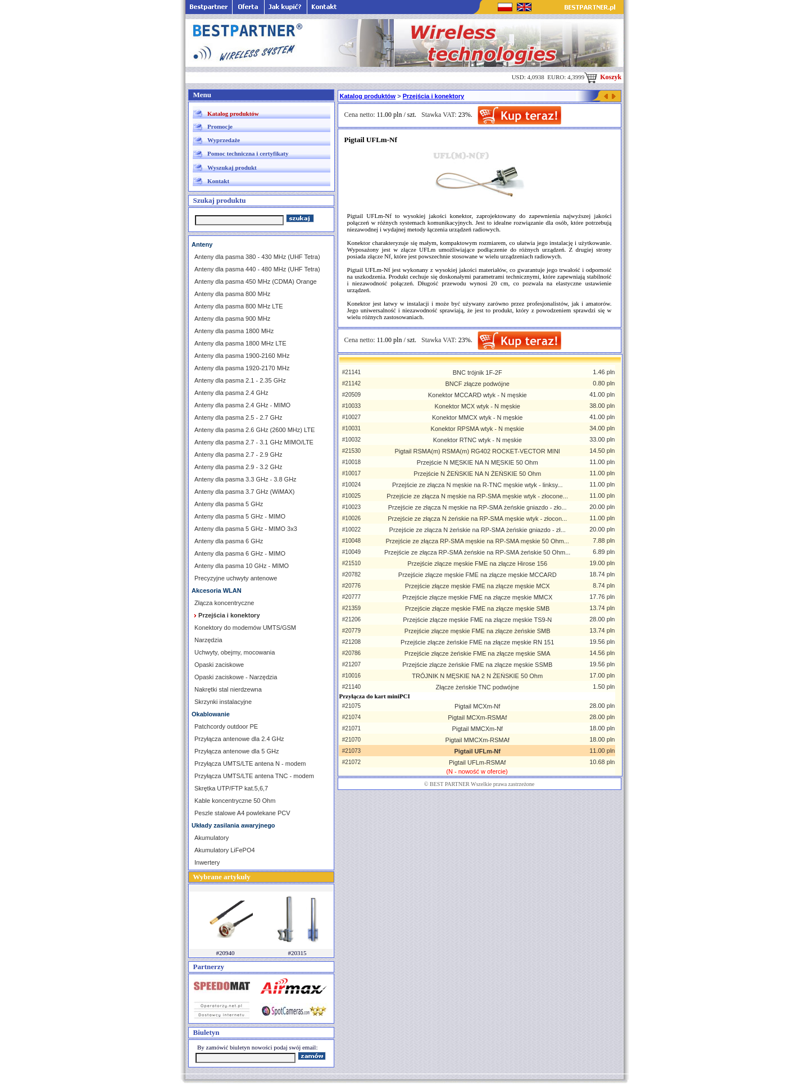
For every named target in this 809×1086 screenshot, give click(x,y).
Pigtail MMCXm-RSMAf (478, 740)
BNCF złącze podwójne (478, 383)
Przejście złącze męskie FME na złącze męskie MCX (477, 586)
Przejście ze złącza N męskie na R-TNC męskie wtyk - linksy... (477, 484)
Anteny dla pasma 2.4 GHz (231, 392)
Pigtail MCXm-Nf (477, 706)
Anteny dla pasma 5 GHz (228, 504)
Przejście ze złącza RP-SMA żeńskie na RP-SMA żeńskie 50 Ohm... (477, 552)
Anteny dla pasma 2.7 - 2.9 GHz (238, 454)
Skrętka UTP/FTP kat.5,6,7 (231, 788)
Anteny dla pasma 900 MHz (232, 318)
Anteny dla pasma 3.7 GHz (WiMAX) (244, 491)
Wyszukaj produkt (232, 167)
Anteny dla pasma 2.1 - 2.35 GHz (240, 380)
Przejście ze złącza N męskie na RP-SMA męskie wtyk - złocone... (477, 496)
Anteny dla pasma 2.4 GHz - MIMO (242, 405)
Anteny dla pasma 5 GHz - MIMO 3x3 (245, 528)
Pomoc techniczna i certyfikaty (247, 153)
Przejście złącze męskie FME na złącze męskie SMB (477, 608)
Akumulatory (211, 837)
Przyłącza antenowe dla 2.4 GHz (239, 738)
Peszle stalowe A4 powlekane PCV (242, 813)
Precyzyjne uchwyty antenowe (235, 578)
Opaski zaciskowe (219, 664)
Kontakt (218, 181)
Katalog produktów (233, 113)
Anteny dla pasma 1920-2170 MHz (241, 368)
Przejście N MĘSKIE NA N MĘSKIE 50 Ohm (477, 462)
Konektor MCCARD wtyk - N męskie (477, 395)
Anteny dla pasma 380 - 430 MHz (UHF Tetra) (257, 256)
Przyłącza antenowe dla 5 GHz (236, 751)
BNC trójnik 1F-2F (477, 372)
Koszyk (602, 77)
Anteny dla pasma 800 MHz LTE (238, 306)
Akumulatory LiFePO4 (224, 850)
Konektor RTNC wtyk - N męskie (477, 440)
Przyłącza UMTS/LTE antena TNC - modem (254, 776)
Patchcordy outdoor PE (226, 726)
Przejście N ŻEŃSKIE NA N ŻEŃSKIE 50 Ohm (477, 473)
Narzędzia (208, 640)
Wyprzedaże (223, 140)
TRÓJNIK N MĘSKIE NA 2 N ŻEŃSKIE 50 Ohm (477, 675)
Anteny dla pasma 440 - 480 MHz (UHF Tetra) (257, 269)
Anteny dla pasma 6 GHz (228, 541)
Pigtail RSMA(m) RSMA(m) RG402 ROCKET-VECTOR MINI (477, 451)
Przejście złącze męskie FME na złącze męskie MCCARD (477, 574)
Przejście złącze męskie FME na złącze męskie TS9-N (477, 619)
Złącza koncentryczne (224, 602)
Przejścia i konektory (433, 96)
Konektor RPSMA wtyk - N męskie (477, 428)
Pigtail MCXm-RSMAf (477, 717)
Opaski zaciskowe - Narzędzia (235, 677)
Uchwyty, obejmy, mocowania (234, 652)
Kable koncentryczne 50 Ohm (234, 800)
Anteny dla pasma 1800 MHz (234, 331)
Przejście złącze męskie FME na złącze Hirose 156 (477, 563)
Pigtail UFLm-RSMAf (477, 762)
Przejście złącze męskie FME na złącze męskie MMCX (477, 597)
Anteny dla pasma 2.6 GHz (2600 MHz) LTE (254, 429)
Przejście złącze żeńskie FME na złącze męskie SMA (477, 653)
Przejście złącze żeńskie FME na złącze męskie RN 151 (477, 642)
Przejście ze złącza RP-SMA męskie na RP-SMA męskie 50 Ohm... (477, 541)
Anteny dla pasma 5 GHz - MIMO (239, 516)
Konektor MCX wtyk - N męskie (477, 406)
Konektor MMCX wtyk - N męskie (477, 417)
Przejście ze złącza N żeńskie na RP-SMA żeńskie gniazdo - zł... (477, 529)
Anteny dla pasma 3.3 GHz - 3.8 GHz (245, 479)
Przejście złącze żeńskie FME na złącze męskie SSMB (477, 664)
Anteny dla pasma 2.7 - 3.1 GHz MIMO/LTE (253, 442)
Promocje (220, 126)
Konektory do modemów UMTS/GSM (245, 627)
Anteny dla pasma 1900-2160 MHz (241, 355)
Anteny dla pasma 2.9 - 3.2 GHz (238, 467)
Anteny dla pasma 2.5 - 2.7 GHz (238, 417)
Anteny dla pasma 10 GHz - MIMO (241, 565)
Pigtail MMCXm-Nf (477, 728)
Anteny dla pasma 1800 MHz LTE (240, 343)
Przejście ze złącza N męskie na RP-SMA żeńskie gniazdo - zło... (477, 507)
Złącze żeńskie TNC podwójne (477, 687)
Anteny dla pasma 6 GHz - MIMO (239, 553)
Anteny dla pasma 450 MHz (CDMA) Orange (255, 281)
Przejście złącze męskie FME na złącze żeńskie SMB (477, 631)
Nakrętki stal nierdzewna (228, 689)
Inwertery (207, 862)
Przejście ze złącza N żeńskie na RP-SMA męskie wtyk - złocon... (477, 518)
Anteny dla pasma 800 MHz (232, 293)
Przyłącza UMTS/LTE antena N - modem (250, 763)
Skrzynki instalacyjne (223, 701)
